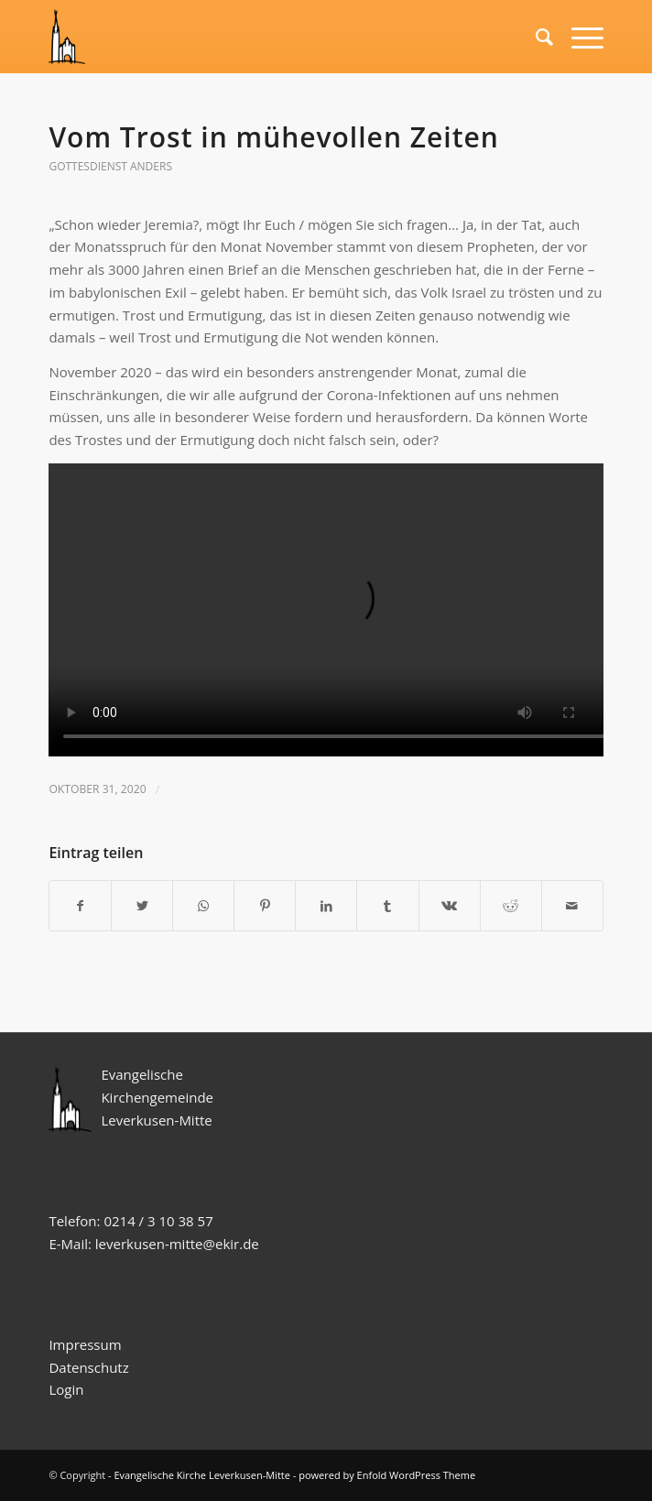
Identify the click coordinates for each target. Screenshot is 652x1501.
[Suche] (535, 36)
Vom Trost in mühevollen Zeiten (273, 137)
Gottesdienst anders (110, 166)
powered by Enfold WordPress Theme (387, 1475)
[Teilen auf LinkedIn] (326, 906)
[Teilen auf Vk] (449, 906)
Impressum (85, 1344)
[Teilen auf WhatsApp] (203, 906)
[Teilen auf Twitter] (142, 906)
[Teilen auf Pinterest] (264, 906)
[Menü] (578, 36)
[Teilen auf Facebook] (80, 906)
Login (66, 1389)
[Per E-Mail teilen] (572, 906)
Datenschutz (90, 1367)
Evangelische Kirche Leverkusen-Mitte (202, 1475)
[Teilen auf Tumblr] (387, 906)
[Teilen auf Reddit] (511, 906)
